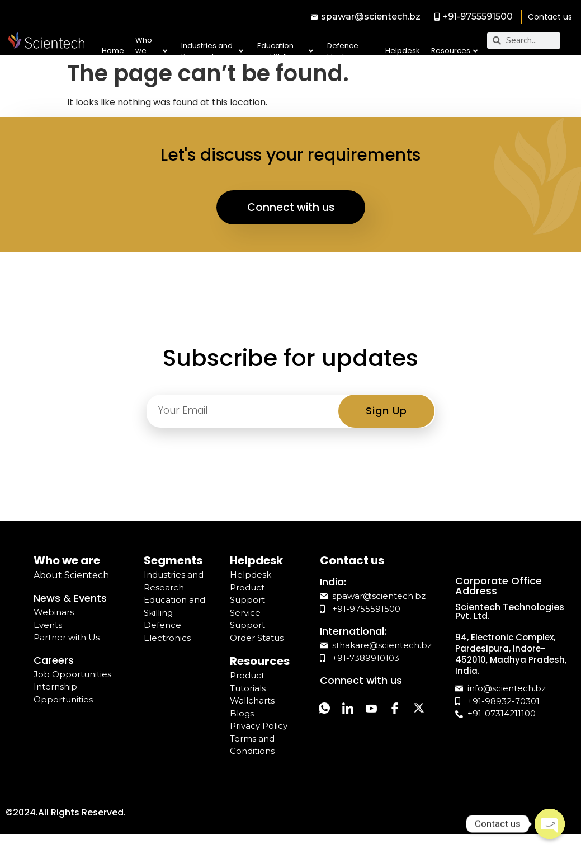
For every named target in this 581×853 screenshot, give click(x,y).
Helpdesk (402, 50)
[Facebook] (410, 718)
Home (113, 50)
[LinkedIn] (354, 718)
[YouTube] (382, 718)
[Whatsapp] (327, 718)
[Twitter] (327, 743)
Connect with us (291, 214)
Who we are (151, 51)
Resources (454, 50)
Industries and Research (212, 51)
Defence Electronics (347, 51)
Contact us (550, 16)
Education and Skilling (285, 51)
